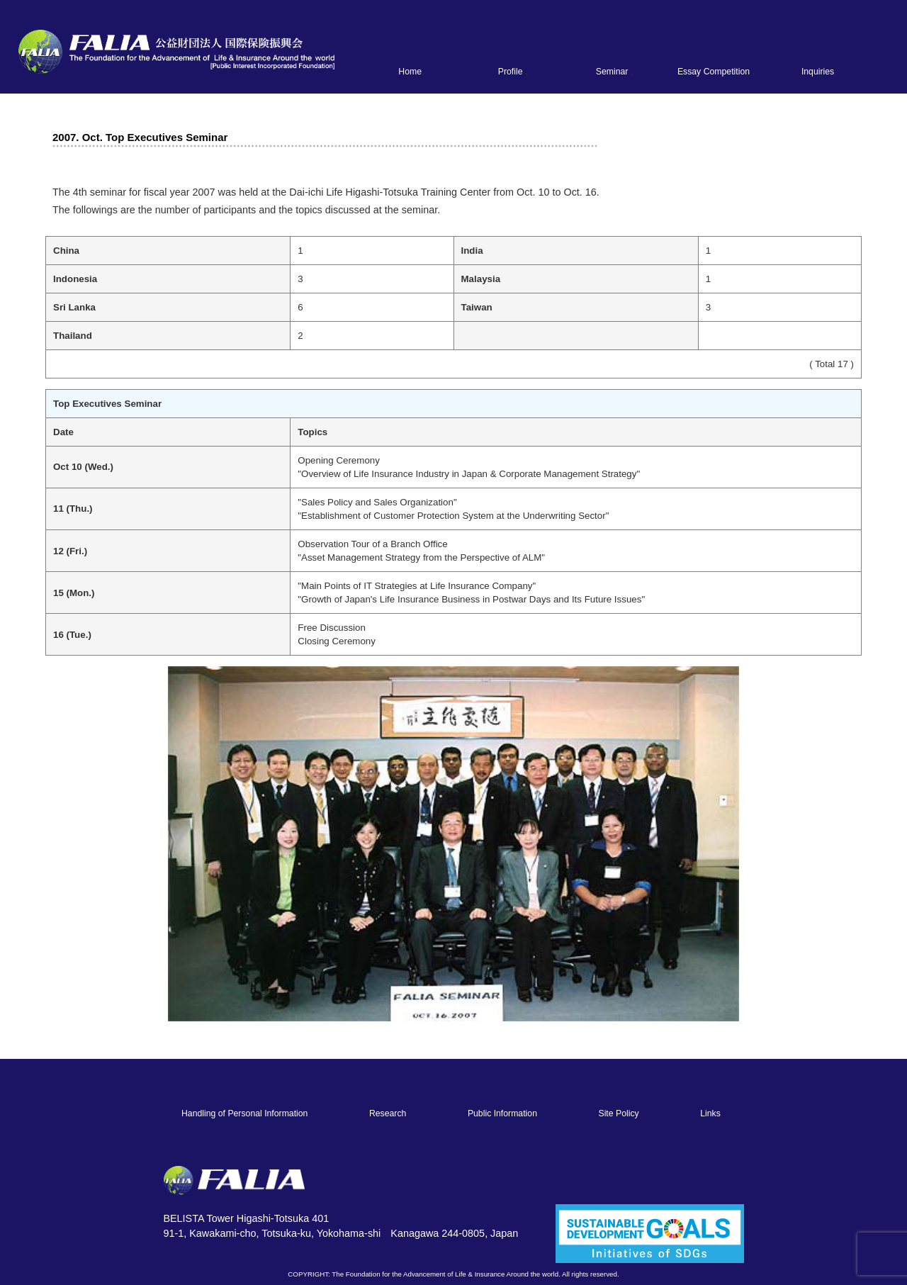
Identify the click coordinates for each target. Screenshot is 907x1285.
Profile (510, 72)
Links (710, 1113)
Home (410, 72)
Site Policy (618, 1113)
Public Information (502, 1113)
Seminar (612, 72)
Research (387, 1113)
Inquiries (817, 72)
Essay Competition (713, 72)
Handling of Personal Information (244, 1113)
